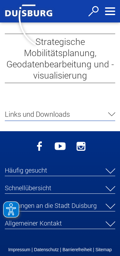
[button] (60, 171)
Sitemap (103, 249)
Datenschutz (46, 249)
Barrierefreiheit (77, 249)
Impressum (19, 249)
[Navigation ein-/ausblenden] (110, 11)
